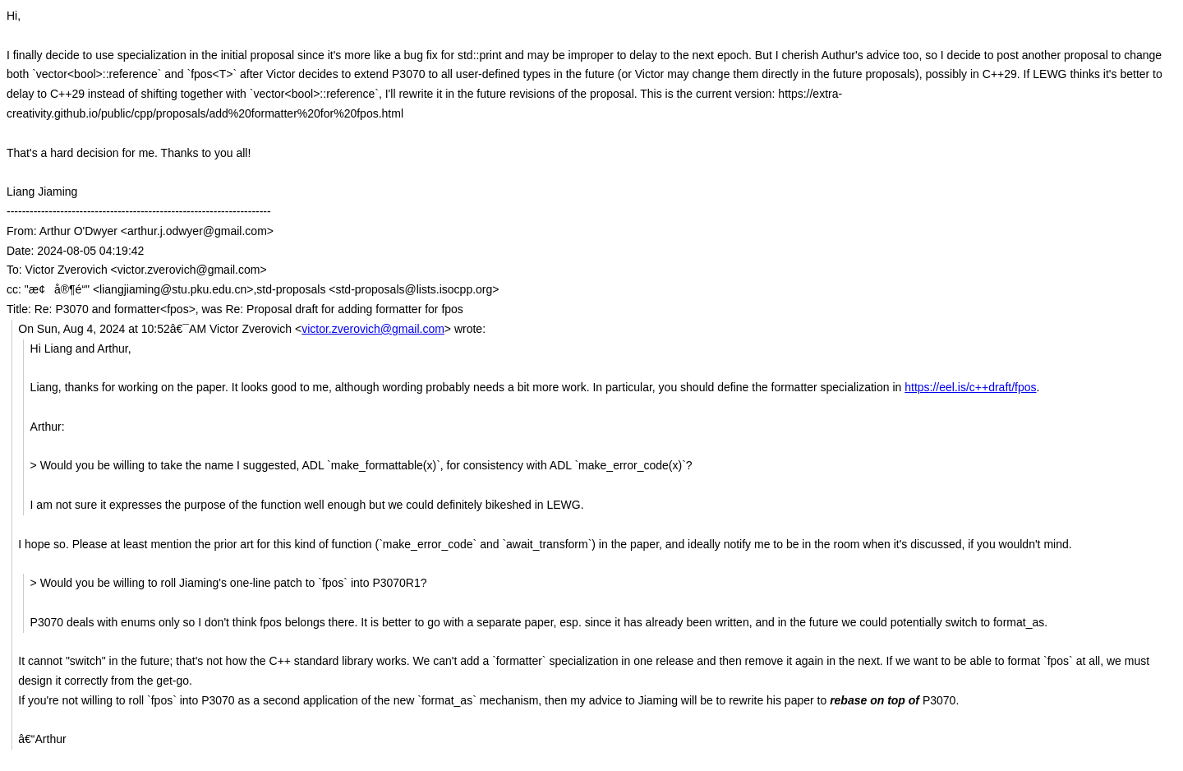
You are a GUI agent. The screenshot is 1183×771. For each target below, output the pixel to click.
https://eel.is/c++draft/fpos (970, 387)
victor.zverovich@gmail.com (373, 328)
